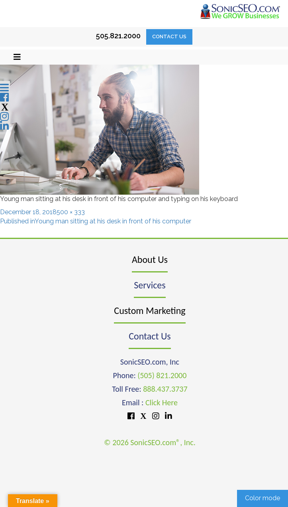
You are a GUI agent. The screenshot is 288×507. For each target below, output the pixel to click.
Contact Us (169, 36)
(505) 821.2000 (161, 375)
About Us (150, 259)
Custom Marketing (149, 310)
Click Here (161, 402)
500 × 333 (71, 212)
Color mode (262, 498)
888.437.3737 (165, 389)
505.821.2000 (118, 36)
